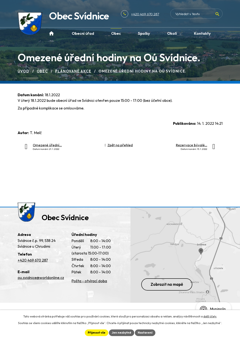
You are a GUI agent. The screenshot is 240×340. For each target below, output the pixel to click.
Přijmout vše (96, 332)
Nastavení (145, 332)
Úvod (23, 71)
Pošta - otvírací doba (89, 281)
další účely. (210, 316)
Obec (42, 71)
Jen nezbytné (121, 332)
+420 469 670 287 (145, 14)
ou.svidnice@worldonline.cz (41, 277)
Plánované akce (73, 71)
